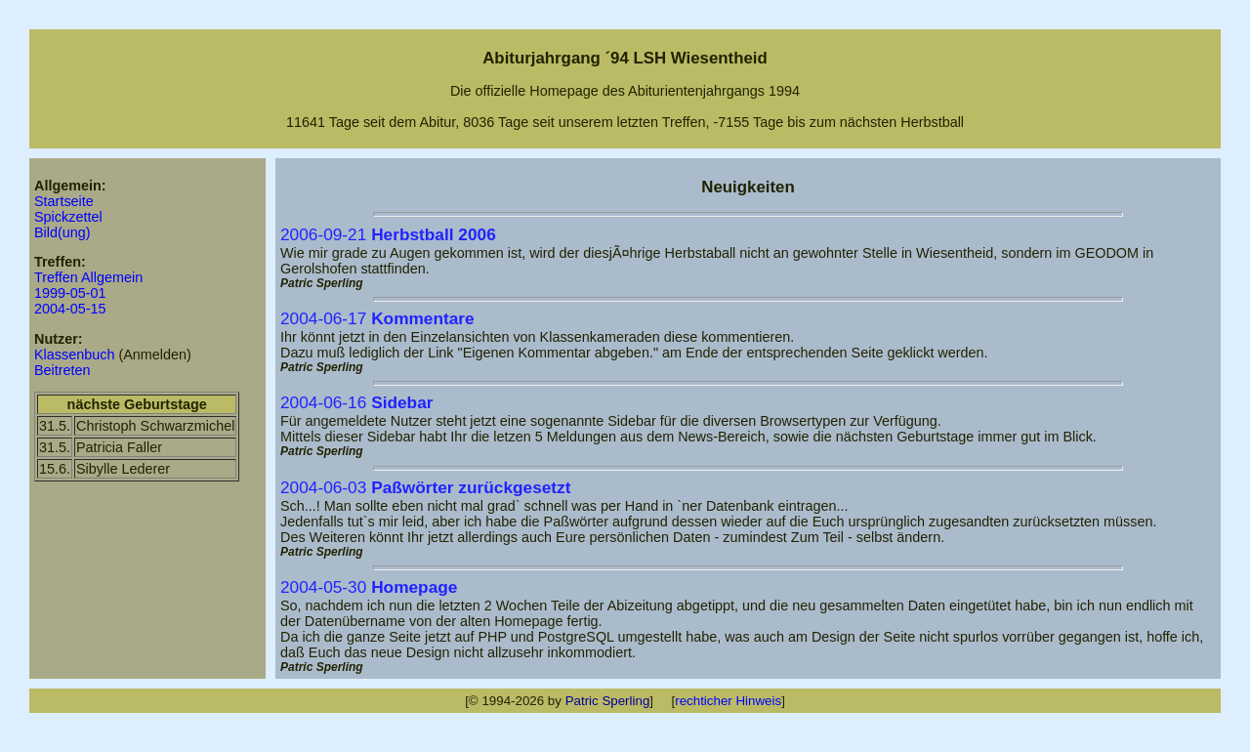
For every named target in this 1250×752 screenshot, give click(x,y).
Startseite (64, 201)
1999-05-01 (70, 293)
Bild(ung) (62, 232)
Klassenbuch (74, 354)
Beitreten (62, 370)
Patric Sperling (607, 700)
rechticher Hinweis (728, 700)
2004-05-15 (70, 308)
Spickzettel (68, 217)
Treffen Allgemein (88, 277)
